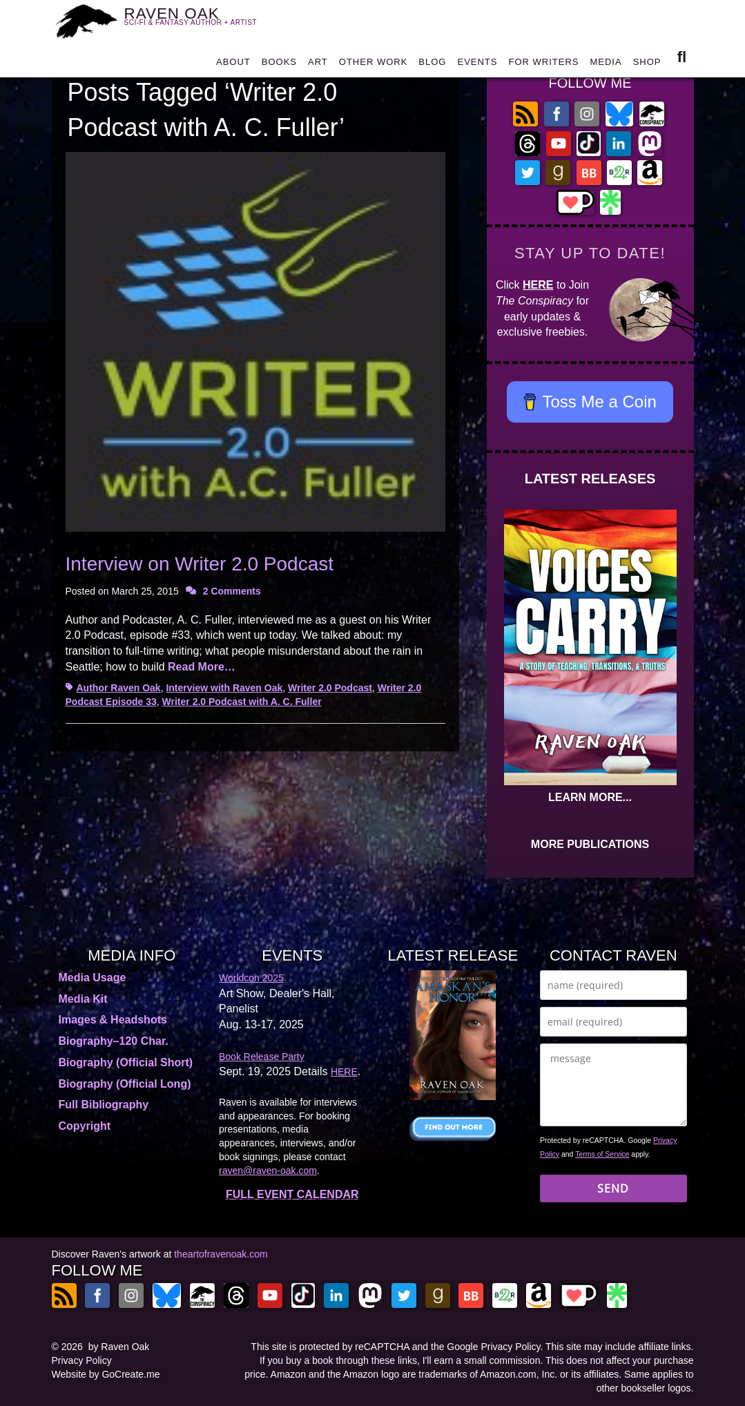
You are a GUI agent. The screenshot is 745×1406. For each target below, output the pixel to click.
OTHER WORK (373, 65)
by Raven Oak (119, 1346)
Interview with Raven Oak (224, 687)
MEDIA (605, 65)
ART (318, 65)
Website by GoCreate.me (106, 1374)
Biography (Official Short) (126, 1062)
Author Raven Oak (119, 687)
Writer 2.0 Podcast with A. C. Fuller (242, 701)
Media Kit (83, 999)
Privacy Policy (82, 1360)
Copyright (85, 1126)
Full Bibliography (104, 1104)
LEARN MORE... (590, 797)
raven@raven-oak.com (268, 1170)
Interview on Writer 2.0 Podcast (200, 564)
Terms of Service (602, 1154)
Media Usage (92, 977)
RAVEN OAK (198, 21)
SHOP (647, 65)
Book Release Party (261, 1056)
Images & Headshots (113, 1019)
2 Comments (232, 591)
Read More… (201, 667)
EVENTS (477, 65)
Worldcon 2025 (251, 977)
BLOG (432, 65)
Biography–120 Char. (113, 1041)
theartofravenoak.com (220, 1254)
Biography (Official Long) (125, 1084)
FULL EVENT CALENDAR (292, 1194)
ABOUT (233, 65)
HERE (538, 285)
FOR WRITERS (543, 65)
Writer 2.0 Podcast (330, 687)
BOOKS (279, 65)
